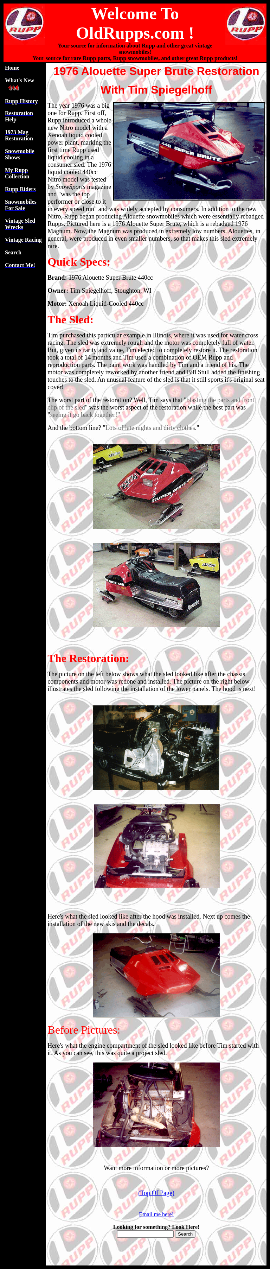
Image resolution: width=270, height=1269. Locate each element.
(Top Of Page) (156, 1193)
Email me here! (156, 1214)
